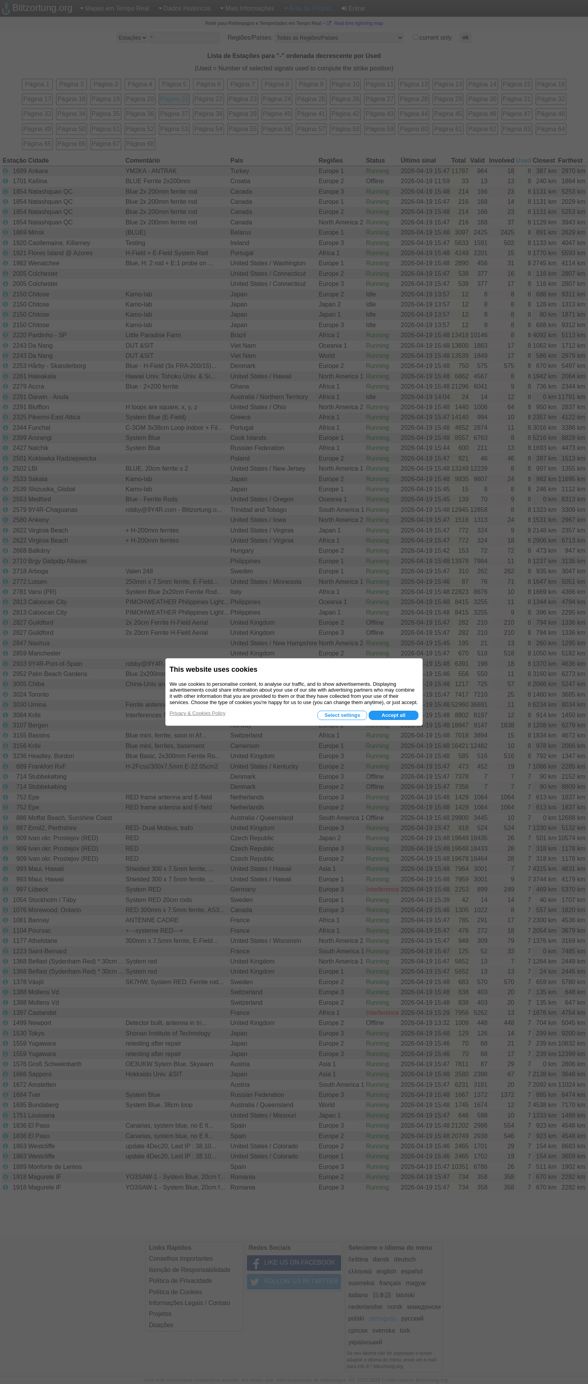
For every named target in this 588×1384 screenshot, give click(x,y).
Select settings (342, 715)
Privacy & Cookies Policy (198, 713)
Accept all (393, 715)
